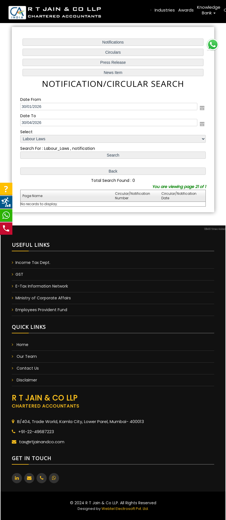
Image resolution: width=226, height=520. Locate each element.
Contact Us (28, 368)
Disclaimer (27, 380)
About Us (104, 10)
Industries (165, 10)
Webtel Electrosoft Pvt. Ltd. (125, 508)
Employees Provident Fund (41, 310)
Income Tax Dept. (32, 262)
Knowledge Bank (208, 10)
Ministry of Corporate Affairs (43, 298)
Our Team (27, 356)
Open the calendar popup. (201, 108)
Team (120, 10)
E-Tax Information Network (41, 286)
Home (88, 10)
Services (140, 10)
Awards (186, 10)
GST (19, 274)
